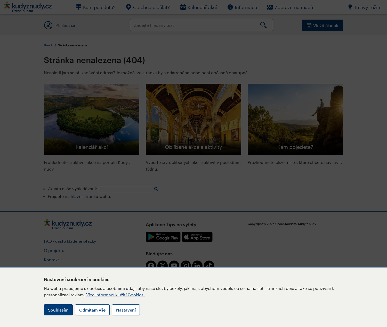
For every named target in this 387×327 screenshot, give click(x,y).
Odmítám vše (92, 309)
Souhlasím (58, 309)
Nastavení (126, 309)
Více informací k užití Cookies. (115, 294)
